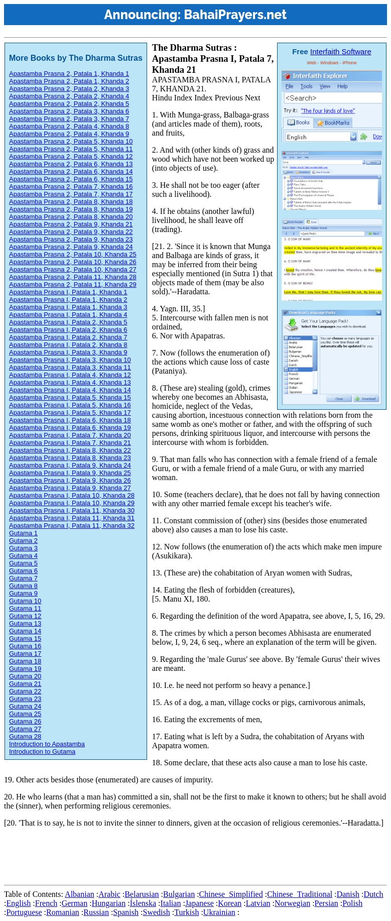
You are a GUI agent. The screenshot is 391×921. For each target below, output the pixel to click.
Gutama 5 (23, 563)
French (46, 903)
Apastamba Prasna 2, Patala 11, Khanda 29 (73, 284)
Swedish (156, 912)
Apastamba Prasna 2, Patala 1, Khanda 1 (69, 73)
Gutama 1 (23, 533)
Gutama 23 (25, 699)
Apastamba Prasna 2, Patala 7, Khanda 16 (71, 186)
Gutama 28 (25, 736)
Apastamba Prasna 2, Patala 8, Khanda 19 (71, 209)
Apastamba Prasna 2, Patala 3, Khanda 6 (69, 111)
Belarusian (141, 894)
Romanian (62, 912)
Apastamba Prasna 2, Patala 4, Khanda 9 (69, 134)
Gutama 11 (25, 608)
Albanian (79, 894)
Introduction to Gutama (42, 751)
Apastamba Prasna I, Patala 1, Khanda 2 (68, 299)
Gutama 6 (23, 570)
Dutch (373, 894)
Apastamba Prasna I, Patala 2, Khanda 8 (68, 345)
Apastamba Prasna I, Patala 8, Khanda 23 (70, 458)
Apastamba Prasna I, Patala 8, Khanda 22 (70, 450)
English (18, 903)
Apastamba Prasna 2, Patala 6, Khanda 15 (71, 179)
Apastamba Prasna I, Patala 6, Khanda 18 (70, 420)
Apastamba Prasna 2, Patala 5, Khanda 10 (71, 141)
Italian (171, 903)
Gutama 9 (23, 593)
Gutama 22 (25, 691)
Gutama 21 (25, 683)
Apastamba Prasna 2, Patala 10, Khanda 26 (73, 262)
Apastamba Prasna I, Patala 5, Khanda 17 (70, 412)
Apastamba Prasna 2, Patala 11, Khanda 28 (73, 277)
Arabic (109, 894)
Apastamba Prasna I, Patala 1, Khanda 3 (68, 307)
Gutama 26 (25, 721)
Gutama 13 (25, 623)
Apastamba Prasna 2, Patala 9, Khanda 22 (71, 232)
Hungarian (109, 903)
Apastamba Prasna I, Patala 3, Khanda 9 (68, 352)
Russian (96, 912)
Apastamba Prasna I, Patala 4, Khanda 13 (70, 382)
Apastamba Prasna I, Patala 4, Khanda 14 (70, 390)
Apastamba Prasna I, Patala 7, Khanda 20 (70, 435)
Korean (229, 903)
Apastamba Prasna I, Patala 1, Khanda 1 (68, 292)
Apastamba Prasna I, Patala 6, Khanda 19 (70, 427)
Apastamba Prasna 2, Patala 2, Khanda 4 (69, 96)
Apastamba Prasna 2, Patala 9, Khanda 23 (71, 239)
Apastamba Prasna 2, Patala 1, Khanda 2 (69, 81)
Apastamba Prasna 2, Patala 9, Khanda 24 (71, 247)
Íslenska (143, 903)
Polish (352, 903)
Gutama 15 (25, 638)
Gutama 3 (23, 548)
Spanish (126, 912)
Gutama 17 (25, 653)
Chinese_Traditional (299, 894)
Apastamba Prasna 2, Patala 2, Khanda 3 (69, 88)
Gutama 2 (23, 540)
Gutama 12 (25, 616)
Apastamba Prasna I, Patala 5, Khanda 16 (70, 405)
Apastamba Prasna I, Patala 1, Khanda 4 (68, 314)
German (75, 903)
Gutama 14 (25, 631)
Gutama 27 (25, 729)
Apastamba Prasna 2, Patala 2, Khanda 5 (69, 103)
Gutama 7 (23, 578)
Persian (326, 903)
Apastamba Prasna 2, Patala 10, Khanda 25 (73, 254)
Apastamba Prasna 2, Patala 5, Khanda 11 (71, 149)
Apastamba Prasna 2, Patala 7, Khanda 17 (71, 194)
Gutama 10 (25, 601)
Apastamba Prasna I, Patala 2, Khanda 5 (68, 322)
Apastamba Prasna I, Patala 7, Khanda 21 (70, 442)
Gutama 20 (25, 676)
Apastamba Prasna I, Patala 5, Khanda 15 (70, 397)
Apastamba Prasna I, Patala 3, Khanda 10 (70, 360)
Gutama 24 (25, 706)
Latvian (258, 903)
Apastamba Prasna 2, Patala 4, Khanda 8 (69, 126)
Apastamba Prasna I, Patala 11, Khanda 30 (72, 510)
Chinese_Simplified (231, 894)
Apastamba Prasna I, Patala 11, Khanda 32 (72, 525)
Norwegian (292, 903)
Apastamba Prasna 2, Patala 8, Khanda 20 (71, 216)
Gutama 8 (23, 586)
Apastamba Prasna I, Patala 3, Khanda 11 (70, 367)
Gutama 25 (25, 714)
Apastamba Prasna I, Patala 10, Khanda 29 (72, 503)
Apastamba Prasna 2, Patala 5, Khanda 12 (71, 156)
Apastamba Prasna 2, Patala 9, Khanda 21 (71, 224)
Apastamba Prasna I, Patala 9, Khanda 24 (70, 465)
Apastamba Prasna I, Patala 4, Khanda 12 (70, 375)
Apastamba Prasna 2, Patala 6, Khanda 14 (71, 171)
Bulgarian (179, 894)
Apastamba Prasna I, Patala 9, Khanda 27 (70, 488)
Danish (348, 894)
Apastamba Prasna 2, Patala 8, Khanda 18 (71, 201)
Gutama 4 (23, 555)
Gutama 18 (25, 661)
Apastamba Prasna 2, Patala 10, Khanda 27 (73, 269)
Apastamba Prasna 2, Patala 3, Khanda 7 (69, 119)
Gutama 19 (25, 668)
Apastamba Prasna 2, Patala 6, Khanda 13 (71, 164)
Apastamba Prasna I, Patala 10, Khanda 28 (72, 495)
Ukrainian (219, 912)
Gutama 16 (25, 646)
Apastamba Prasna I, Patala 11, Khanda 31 (72, 518)
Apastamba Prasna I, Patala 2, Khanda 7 (68, 337)
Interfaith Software (340, 51)
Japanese (199, 903)
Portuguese (24, 912)
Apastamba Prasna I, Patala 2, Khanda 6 (68, 329)
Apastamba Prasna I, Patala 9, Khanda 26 (70, 480)
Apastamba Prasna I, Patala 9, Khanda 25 (70, 473)
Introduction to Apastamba (47, 744)
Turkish (186, 912)
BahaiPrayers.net (235, 14)
